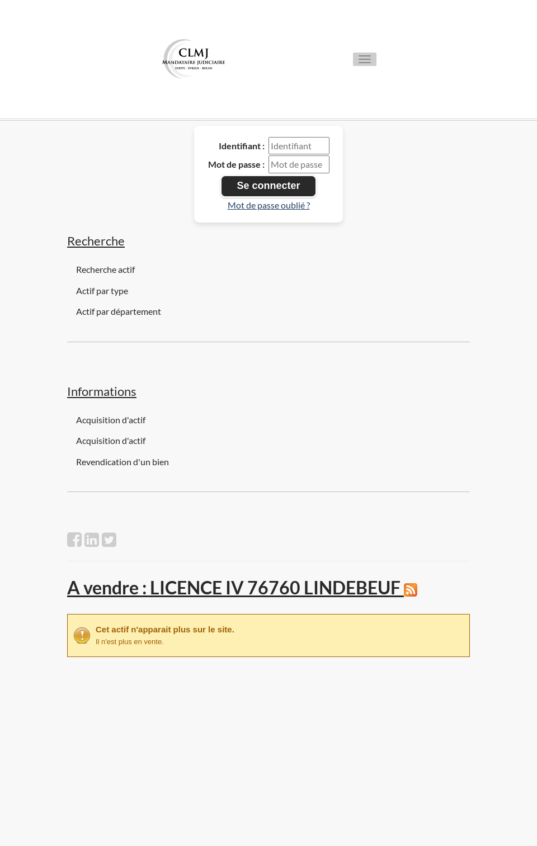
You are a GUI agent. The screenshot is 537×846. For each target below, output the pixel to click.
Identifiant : (242, 145)
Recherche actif (105, 269)
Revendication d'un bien (122, 461)
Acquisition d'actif (110, 419)
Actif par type (102, 290)
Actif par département (118, 311)
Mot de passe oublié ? (269, 205)
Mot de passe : (236, 164)
